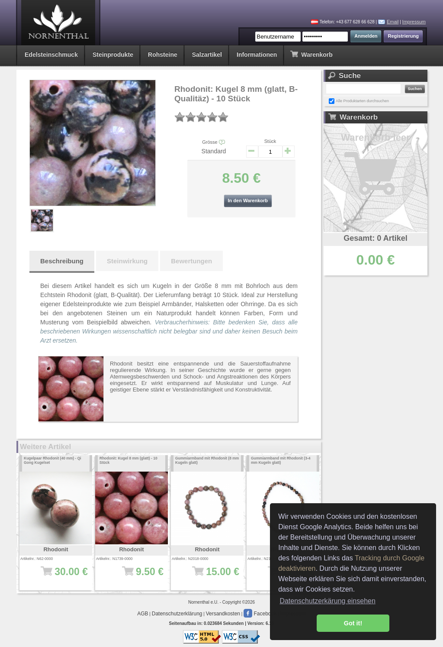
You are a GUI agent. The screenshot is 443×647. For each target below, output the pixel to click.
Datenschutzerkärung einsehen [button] (327, 601)
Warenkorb (311, 54)
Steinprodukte (113, 54)
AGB (142, 614)
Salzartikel (207, 54)
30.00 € (58, 576)
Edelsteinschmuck (51, 54)
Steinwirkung (127, 261)
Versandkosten (223, 614)
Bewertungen (191, 261)
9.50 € (134, 576)
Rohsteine (162, 54)
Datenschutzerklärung (177, 614)
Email (393, 21)
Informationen (257, 54)
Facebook (260, 614)
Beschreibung (61, 261)
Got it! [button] (353, 623)
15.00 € (210, 576)
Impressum (414, 21)
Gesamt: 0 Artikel (375, 238)
